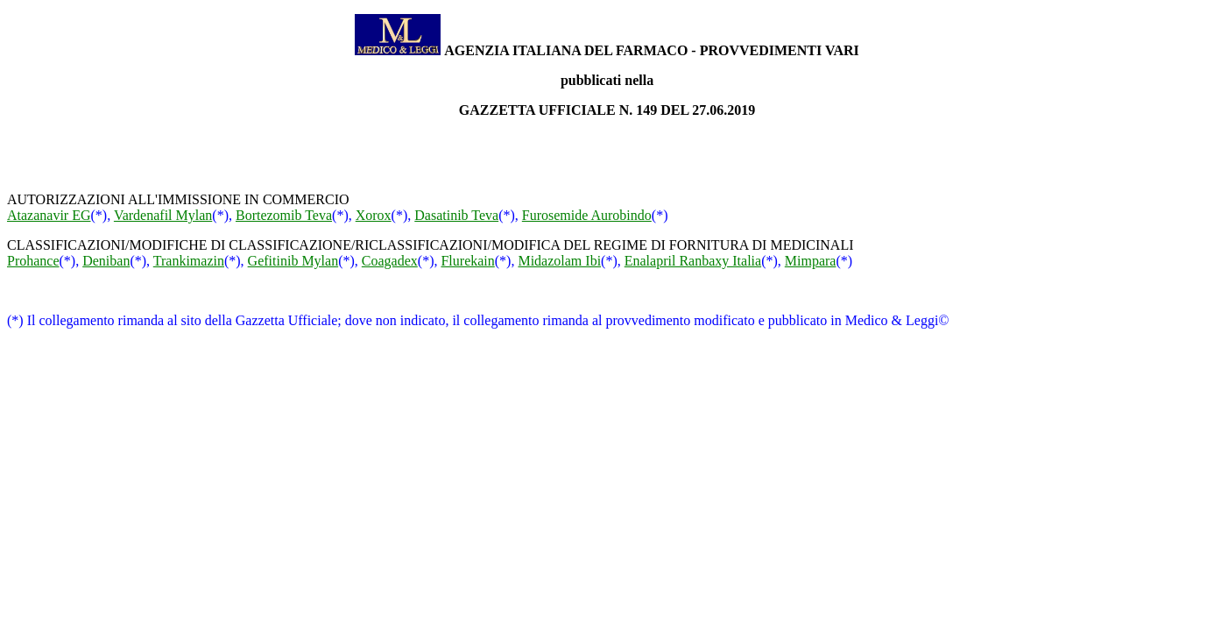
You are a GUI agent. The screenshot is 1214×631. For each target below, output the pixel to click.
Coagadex (390, 260)
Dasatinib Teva (456, 215)
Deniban (106, 260)
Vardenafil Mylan (163, 215)
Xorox (374, 215)
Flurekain (467, 260)
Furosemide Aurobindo (587, 215)
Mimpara (810, 260)
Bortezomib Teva (284, 215)
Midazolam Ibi (559, 260)
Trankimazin (188, 260)
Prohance (33, 260)
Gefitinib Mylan (293, 260)
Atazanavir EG (49, 215)
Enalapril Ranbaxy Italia (693, 260)
